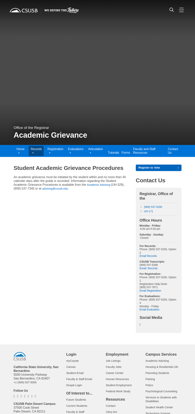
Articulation (95, 150)
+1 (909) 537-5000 (26, 382)
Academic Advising (100, 184)
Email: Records (149, 268)
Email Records (148, 256)
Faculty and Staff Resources (144, 150)
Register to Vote (150, 168)
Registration (55, 150)
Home (21, 150)
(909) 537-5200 (153, 207)
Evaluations (75, 150)
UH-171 (148, 211)
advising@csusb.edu (56, 188)
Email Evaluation (149, 310)
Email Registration (150, 291)
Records (36, 150)
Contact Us (173, 150)
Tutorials (113, 152)
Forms (125, 152)
